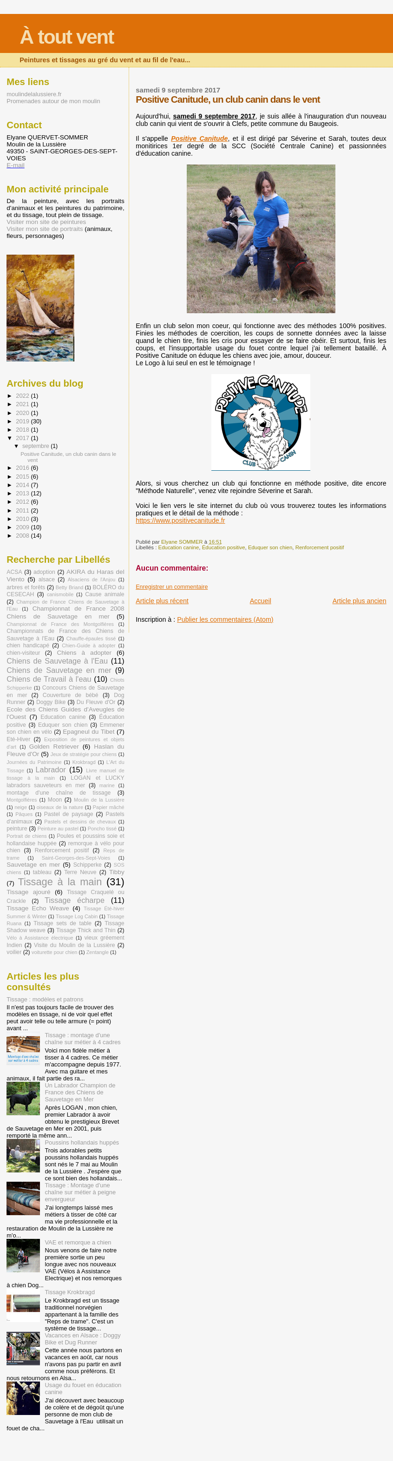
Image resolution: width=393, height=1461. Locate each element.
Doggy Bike (51, 702)
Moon (55, 799)
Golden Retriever (54, 746)
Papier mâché (108, 807)
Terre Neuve (80, 872)
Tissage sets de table (62, 923)
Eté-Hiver (18, 739)
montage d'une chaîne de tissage (59, 793)
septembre (36, 446)
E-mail (15, 165)
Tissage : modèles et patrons (45, 999)
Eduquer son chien (270, 547)
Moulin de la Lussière (99, 800)
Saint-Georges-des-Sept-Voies (76, 858)
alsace (47, 579)
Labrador (51, 769)
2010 (23, 518)
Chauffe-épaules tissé (91, 638)
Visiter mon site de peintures (46, 221)
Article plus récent (162, 601)
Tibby (116, 872)
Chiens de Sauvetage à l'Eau (57, 661)
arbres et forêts (26, 587)
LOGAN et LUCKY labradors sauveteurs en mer (65, 782)
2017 (23, 437)
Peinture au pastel (58, 828)
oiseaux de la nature (60, 807)
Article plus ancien (359, 601)
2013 (23, 493)
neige (20, 807)
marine (107, 785)
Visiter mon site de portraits (45, 228)
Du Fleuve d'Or (96, 702)
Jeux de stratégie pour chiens (84, 754)
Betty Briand (70, 587)
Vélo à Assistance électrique (40, 938)
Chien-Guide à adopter (88, 645)
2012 (23, 501)
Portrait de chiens (26, 836)
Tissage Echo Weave (38, 908)
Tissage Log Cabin (77, 916)
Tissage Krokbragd (70, 1292)
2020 (23, 412)
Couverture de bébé (70, 695)
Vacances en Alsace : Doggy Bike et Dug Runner (82, 1339)
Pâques (24, 814)
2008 (23, 535)
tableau (42, 872)
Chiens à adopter (84, 652)
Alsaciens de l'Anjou (92, 579)
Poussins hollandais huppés (82, 1142)
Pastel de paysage (68, 814)
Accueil (260, 601)
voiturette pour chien (54, 952)
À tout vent (66, 37)
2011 (23, 510)
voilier (14, 952)
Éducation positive (223, 547)
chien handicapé (28, 645)
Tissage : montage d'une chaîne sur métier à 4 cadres (82, 1039)
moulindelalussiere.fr (34, 94)
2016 (23, 467)
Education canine (178, 547)
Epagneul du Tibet (88, 731)
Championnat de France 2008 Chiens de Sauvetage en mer (65, 612)
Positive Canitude (199, 138)
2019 (23, 421)
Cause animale (104, 594)
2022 (23, 395)
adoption (44, 572)
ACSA (14, 572)
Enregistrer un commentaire (172, 587)
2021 (23, 404)
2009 (23, 527)
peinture (17, 828)
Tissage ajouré (28, 891)
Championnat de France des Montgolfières (60, 624)
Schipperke (87, 865)
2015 (23, 476)
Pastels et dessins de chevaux (80, 821)
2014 (23, 484)
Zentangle (97, 952)
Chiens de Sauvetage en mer (59, 670)
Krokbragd (84, 762)
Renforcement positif (319, 547)
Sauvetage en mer (33, 864)
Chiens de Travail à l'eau (49, 679)
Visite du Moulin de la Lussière (74, 945)
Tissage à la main (60, 882)
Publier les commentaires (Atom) (225, 619)
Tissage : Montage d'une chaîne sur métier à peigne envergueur (80, 1192)
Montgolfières (22, 800)
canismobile (60, 594)
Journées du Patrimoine (34, 762)
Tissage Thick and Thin (86, 930)
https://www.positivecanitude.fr (180, 520)
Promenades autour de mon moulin (53, 101)
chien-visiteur (23, 653)
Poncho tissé (102, 828)
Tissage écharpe (75, 900)
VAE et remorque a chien (78, 1242)
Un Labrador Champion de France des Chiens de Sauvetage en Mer (80, 1092)
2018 (23, 429)
